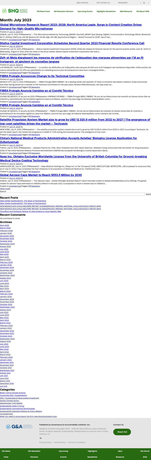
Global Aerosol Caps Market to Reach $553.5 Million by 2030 (41, 175)
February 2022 (6, 357)
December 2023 (7, 299)
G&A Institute (82, 3)
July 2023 (4, 312)
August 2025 (5, 246)
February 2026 (6, 231)
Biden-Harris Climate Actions (12, 393)
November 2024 (7, 270)
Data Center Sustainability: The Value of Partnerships (23, 201)
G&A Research (126, 11)
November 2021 (7, 365)
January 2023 (6, 328)
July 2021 (4, 376)
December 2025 (7, 236)
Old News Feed (43, 11)
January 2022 (6, 360)
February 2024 (6, 294)
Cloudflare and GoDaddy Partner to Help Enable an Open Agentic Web (30, 211)
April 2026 (4, 225)
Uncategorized (15, 40)
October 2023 (6, 304)
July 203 (3, 386)
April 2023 (4, 320)
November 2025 (7, 239)
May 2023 (4, 318)
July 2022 (4, 344)
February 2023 (6, 326)
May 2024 (4, 286)
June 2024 (4, 283)
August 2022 (5, 341)
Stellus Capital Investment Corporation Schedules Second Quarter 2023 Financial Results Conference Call (72, 43)
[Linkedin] (40, 438)
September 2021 (7, 370)
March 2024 (5, 291)
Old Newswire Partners (63, 11)
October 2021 (6, 368)
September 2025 (7, 244)
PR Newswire (34, 40)
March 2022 (5, 355)
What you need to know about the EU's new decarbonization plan (28, 416)
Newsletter (123, 3)
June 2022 (4, 347)
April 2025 (4, 257)
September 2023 (7, 307)
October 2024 (6, 273)
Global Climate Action (9, 401)
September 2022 (7, 339)
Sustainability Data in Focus (12, 406)
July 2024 (4, 281)
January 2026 (6, 233)
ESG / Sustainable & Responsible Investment (19, 398)
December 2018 (7, 384)
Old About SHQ (142, 11)
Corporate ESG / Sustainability (13, 395)
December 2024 (7, 268)
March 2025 (5, 260)
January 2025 (6, 265)
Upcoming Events (85, 11)
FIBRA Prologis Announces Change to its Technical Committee (42, 76)
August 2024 (5, 278)
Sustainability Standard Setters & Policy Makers (21, 411)
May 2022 (4, 349)
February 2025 (6, 262)
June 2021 (4, 378)
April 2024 (4, 289)
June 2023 (4, 315)
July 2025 (4, 249)
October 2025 (6, 241)
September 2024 (7, 275)
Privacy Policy (45, 442)
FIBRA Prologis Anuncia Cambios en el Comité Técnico (36, 90)
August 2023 (5, 310)
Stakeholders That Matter (11, 403)
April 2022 (4, 352)
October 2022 (6, 336)
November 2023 (7, 302)
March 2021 (5, 381)
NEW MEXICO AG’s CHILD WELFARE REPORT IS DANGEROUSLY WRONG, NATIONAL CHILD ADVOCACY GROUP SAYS (50, 206)
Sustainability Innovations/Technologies (17, 409)
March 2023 (5, 323)
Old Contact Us (103, 3)
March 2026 (5, 228)
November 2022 (7, 333)
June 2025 (4, 252)
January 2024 (6, 297)
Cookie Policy (60, 442)
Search (3, 191)
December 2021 (7, 362)
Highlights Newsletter (106, 11)
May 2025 (4, 254)
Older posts (5, 189)
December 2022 (7, 331)
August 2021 (5, 373)
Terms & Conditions (76, 442)
